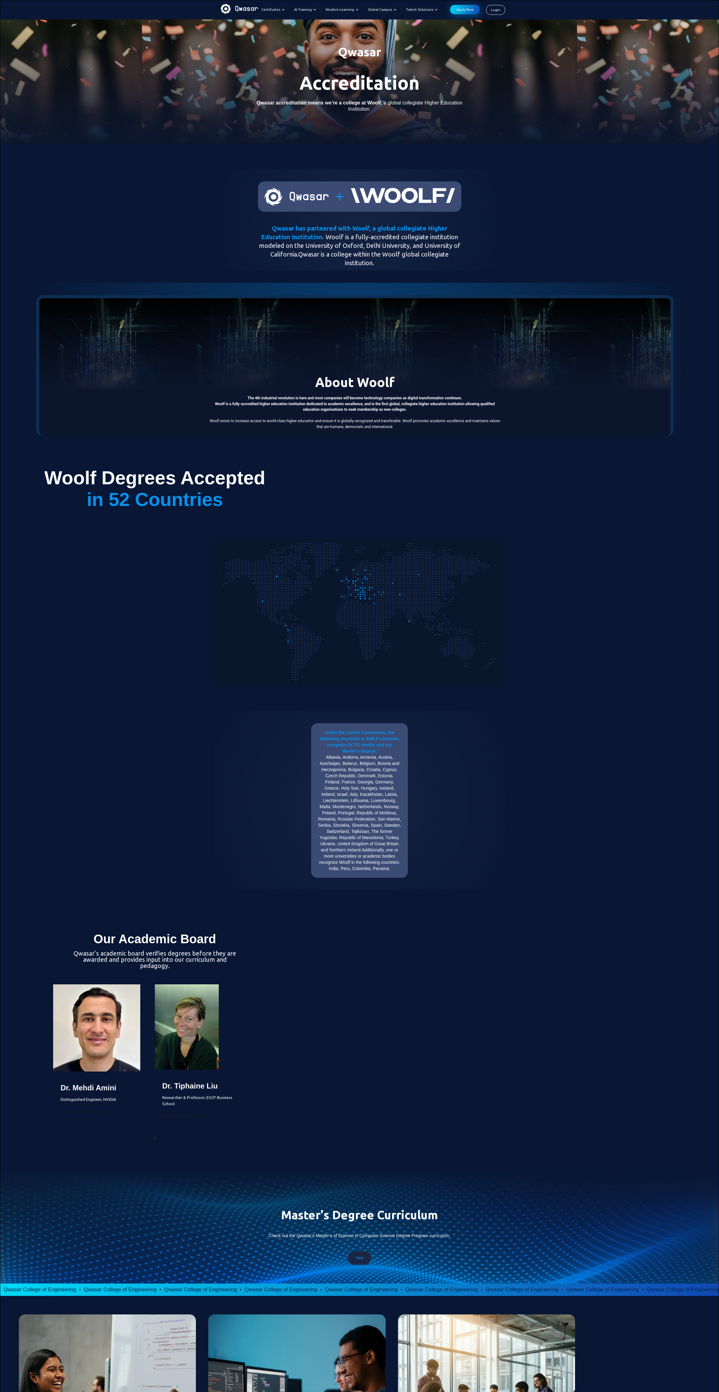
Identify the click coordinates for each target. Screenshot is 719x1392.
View (360, 1258)
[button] (274, 9)
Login (495, 10)
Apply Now (465, 9)
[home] (239, 9)
